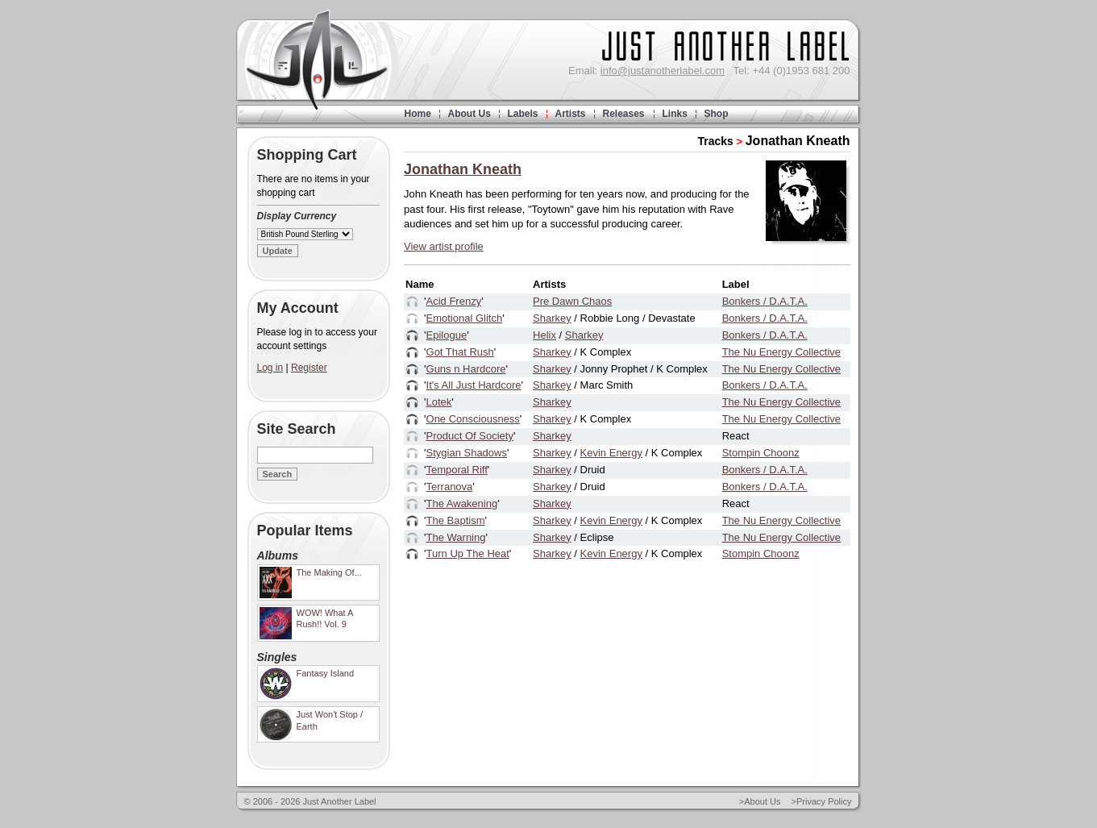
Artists (570, 113)
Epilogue (446, 335)
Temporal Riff (457, 470)
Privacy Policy (823, 801)
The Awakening (462, 503)
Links (675, 113)
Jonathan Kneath (798, 141)
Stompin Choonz (761, 453)
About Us (469, 113)
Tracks (715, 141)
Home (418, 113)
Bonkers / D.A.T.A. (765, 301)
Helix (544, 335)
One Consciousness (473, 419)
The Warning (456, 537)
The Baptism (455, 520)
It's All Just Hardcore (473, 385)
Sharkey (552, 318)
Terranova (449, 487)
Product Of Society (469, 436)
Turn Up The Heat (467, 553)
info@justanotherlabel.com (662, 70)
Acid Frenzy (454, 301)
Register (309, 367)
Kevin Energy (611, 453)
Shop (716, 113)
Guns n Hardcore (466, 369)
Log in (270, 367)
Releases (624, 113)
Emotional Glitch (464, 318)
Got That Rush (460, 352)
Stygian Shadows (466, 453)
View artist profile (444, 246)
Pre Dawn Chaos (572, 301)
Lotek (439, 402)
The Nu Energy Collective (781, 352)
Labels (523, 113)
